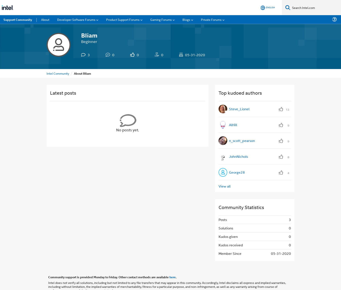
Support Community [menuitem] (17, 19)
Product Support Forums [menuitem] (123, 19)
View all (225, 186)
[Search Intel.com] (315, 8)
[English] (267, 7)
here (172, 277)
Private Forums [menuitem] (211, 19)
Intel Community (58, 73)
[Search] (287, 7)
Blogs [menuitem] (186, 19)
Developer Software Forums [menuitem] (76, 19)
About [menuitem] (45, 19)
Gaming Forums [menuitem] (161, 19)
